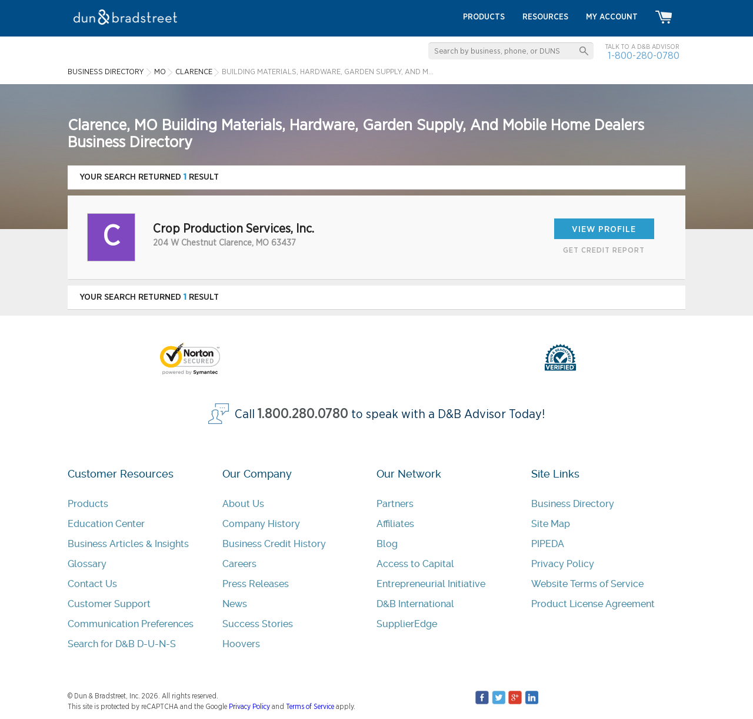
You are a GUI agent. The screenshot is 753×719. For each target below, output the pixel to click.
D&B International (415, 603)
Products (88, 503)
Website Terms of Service (587, 583)
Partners (395, 503)
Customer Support (109, 603)
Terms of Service (310, 706)
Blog (387, 543)
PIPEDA (547, 543)
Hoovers (241, 644)
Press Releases (255, 583)
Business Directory (572, 503)
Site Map (550, 523)
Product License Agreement (593, 603)
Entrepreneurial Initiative (430, 583)
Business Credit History (274, 543)
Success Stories (257, 623)
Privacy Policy (562, 563)
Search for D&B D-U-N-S (122, 644)
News (234, 603)
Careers (239, 563)
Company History (261, 523)
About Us (243, 503)
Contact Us (92, 583)
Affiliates (395, 523)
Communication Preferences (131, 623)
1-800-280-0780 (643, 56)
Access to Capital (415, 563)
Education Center (106, 523)
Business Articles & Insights (128, 543)
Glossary (87, 563)
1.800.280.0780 (303, 414)
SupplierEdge (406, 623)
